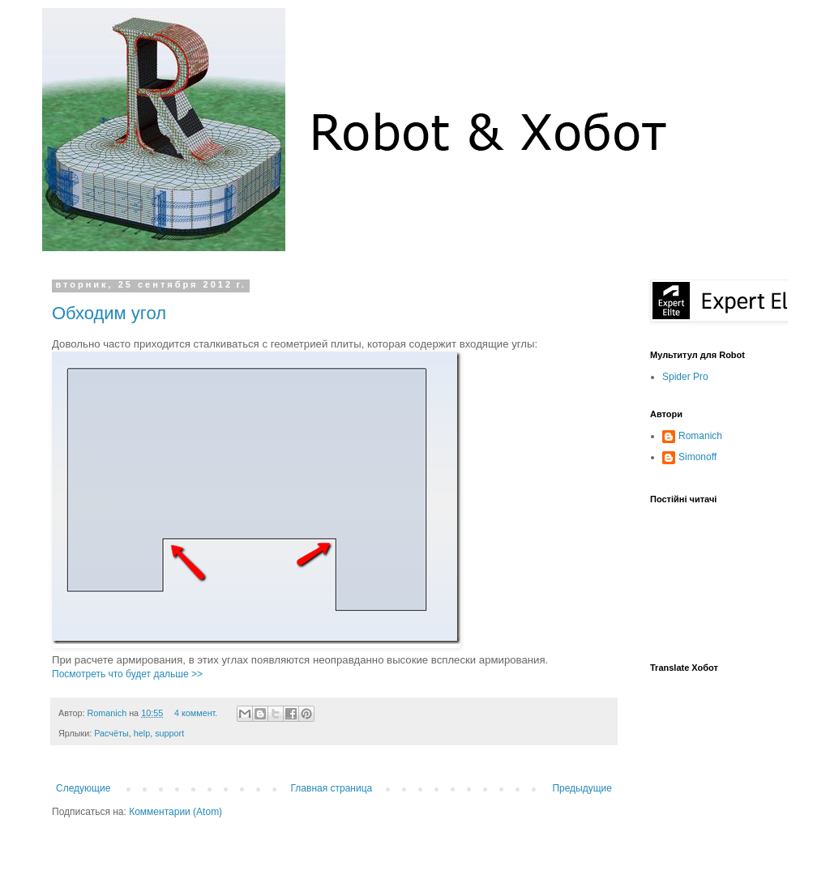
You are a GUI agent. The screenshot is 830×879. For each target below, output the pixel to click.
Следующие (83, 788)
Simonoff (697, 457)
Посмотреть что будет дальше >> (127, 674)
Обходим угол (109, 313)
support (169, 733)
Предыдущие (582, 788)
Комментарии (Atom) (175, 811)
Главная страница (332, 788)
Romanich (109, 713)
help (142, 733)
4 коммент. (195, 713)
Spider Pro (685, 376)
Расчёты (111, 733)
